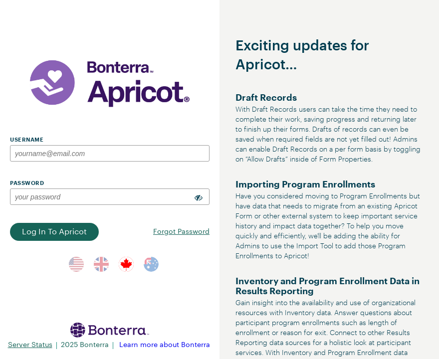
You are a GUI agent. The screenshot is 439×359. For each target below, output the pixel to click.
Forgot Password (181, 231)
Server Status (30, 345)
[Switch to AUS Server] (151, 264)
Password (27, 183)
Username (26, 140)
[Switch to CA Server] (126, 264)
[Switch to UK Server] (101, 264)
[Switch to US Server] (76, 264)
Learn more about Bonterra (164, 345)
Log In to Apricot (54, 232)
